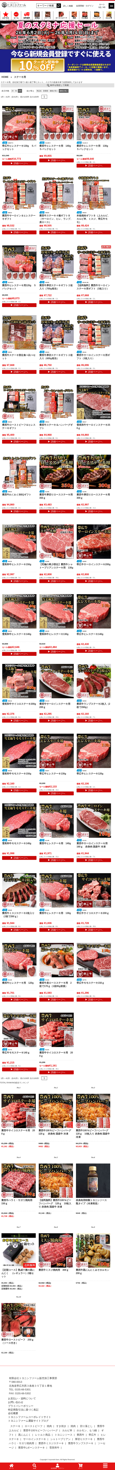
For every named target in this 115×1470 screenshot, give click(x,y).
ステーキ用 (20, 77)
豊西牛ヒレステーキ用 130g (55, 913)
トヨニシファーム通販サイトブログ (28, 1420)
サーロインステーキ (34, 1439)
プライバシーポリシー (20, 1406)
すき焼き (84, 15)
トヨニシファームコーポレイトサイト (29, 1417)
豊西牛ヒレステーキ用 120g (18, 983)
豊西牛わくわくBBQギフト (16, 494)
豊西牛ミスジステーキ (51, 1443)
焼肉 (74, 15)
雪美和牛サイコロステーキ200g (19, 704)
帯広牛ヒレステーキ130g (52, 773)
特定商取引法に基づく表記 (23, 1409)
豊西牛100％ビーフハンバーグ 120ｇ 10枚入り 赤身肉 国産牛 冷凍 (93, 1133)
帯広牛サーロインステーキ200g (94, 564)
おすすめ (5, 15)
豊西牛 (80, 1434)
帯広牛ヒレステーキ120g (90, 773)
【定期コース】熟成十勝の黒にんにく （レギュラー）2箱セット (18, 1273)
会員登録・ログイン (85, 6)
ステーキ (47, 15)
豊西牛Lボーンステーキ (31, 1447)
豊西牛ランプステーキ (80, 1443)
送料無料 (26, 15)
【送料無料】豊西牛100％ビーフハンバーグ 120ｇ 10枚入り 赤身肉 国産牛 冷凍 (55, 1203)
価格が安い (54, 91)
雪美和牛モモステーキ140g (16, 843)
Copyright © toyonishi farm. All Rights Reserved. (57, 1459)
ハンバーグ (97, 15)
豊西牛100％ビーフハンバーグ (40, 1430)
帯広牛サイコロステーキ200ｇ (93, 913)
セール (16, 15)
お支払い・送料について (22, 1398)
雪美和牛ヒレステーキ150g (16, 564)
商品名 (39, 91)
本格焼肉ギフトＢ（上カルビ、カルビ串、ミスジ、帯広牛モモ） (93, 218)
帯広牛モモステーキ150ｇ (90, 983)
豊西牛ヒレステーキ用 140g (55, 843)
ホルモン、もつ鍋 (87, 1430)
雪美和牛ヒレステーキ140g (16, 634)
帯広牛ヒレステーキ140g (90, 634)
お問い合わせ (15, 1402)
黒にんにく (24, 1434)
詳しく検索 (68, 6)
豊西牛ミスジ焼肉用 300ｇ (54, 1270)
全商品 (37, 15)
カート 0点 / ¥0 (101, 5)
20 (12, 91)
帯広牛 (92, 1434)
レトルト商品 (42, 1434)
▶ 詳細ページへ (19, 163)
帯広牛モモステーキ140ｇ (16, 1052)
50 (16, 91)
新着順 (45, 91)
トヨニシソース (63, 1434)
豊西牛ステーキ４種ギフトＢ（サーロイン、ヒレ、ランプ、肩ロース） (56, 218)
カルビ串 (108, 15)
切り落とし (86, 1426)
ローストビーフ (61, 15)
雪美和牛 (54, 1447)
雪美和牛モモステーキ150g (16, 773)
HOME (4, 77)
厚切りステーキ (84, 1439)
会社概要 (13, 1413)
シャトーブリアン (60, 1439)
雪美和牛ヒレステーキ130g (54, 634)
